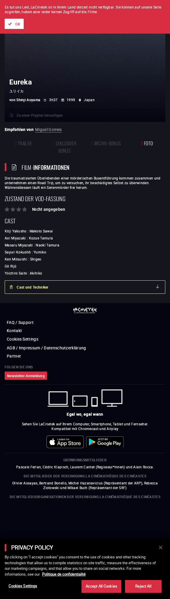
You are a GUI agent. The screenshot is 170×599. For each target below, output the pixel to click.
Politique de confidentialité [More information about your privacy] (64, 574)
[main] (85, 568)
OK (17, 24)
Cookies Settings (22, 585)
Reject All (143, 586)
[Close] (160, 547)
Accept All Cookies (101, 586)
